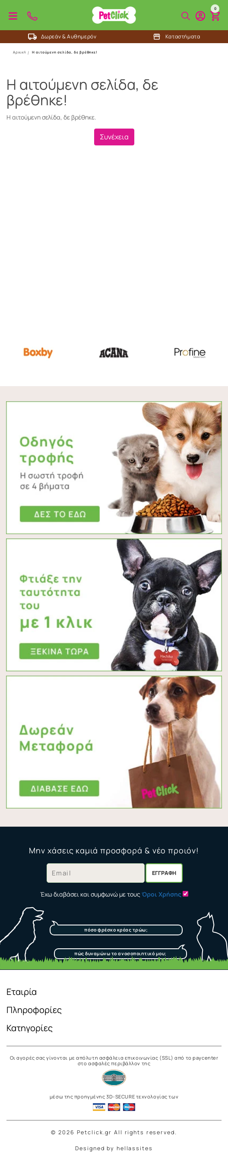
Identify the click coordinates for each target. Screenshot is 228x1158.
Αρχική (19, 52)
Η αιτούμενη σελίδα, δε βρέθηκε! (65, 52)
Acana (114, 353)
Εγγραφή (164, 873)
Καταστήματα (176, 36)
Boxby (38, 353)
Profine (190, 353)
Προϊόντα (12, 15)
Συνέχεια (114, 137)
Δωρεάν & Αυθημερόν (62, 36)
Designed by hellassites (113, 1148)
